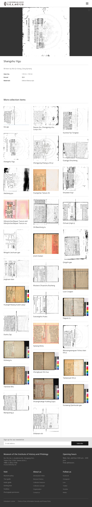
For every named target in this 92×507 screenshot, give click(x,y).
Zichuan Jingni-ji (69, 223)
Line (64, 482)
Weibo (65, 492)
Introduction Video (39, 476)
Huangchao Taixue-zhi (42, 193)
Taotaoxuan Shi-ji (70, 378)
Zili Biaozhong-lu (40, 227)
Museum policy (9, 476)
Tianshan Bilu (9, 387)
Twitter (65, 486)
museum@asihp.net (10, 465)
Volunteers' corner (9, 501)
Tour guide (7, 479)
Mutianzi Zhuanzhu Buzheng (44, 285)
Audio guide (7, 482)
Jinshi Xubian (38, 256)
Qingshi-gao (67, 262)
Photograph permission (11, 492)
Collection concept (39, 486)
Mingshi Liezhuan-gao (12, 252)
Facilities (6, 489)
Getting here (8, 486)
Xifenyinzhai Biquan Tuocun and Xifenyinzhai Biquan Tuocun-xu (16, 222)
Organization (37, 489)
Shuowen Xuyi (68, 192)
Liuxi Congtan (68, 291)
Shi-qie (6, 127)
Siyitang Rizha (38, 346)
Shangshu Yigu (9, 161)
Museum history (38, 479)
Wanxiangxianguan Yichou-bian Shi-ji (75, 351)
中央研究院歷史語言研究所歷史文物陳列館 (14, 4)
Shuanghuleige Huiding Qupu (45, 401)
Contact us (37, 492)
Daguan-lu (67, 318)
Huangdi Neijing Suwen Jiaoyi (15, 305)
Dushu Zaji (8, 334)
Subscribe (80, 443)
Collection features (39, 482)
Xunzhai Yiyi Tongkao (71, 133)
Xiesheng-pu (8, 193)
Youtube (65, 489)
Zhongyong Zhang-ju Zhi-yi (44, 163)
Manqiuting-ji (9, 413)
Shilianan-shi (38, 433)
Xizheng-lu (8, 360)
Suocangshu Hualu (40, 316)
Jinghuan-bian (9, 279)
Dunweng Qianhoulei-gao (73, 405)
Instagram (66, 479)
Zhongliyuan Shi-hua (41, 372)
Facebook (66, 476)
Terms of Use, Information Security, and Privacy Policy (35, 501)
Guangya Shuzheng (70, 160)
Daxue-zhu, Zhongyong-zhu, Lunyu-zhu (44, 128)
